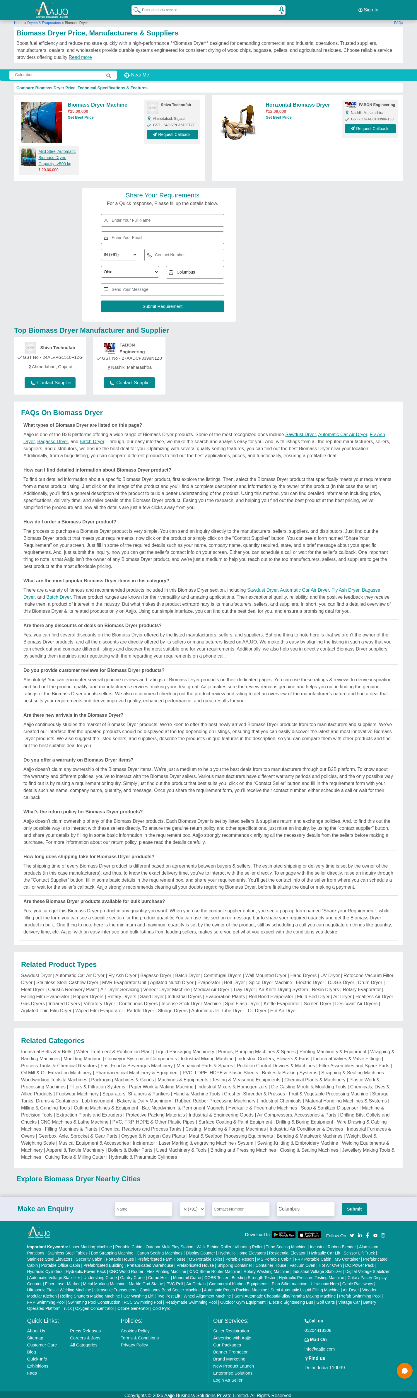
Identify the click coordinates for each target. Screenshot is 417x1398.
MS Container (347, 1256)
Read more (80, 54)
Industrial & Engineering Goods (221, 1112)
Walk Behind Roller (214, 1244)
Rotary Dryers (121, 993)
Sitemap (35, 1335)
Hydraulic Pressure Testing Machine (311, 1275)
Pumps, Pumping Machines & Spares (257, 1049)
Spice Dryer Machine (270, 979)
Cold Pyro (161, 1305)
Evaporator (208, 979)
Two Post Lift (168, 1293)
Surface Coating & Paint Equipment (235, 1119)
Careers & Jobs (85, 1335)
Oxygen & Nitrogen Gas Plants (153, 1133)
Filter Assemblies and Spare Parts (354, 1063)
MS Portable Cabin (274, 1256)
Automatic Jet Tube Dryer (217, 1008)
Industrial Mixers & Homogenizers (232, 1084)
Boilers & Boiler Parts (130, 1147)
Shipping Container (234, 1262)
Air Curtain (196, 1281)
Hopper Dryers (88, 993)
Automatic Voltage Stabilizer (54, 1275)
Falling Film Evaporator (45, 993)
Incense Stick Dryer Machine (191, 1000)
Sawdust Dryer (300, 431)
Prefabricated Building (103, 1262)
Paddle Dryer (140, 1008)
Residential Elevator (287, 1250)
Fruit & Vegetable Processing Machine (328, 1091)
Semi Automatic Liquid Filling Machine (305, 1287)
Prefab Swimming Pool (360, 1293)
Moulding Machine (83, 1056)
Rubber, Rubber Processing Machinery (215, 1098)
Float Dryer (32, 986)
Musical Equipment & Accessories (94, 1140)
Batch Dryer (92, 438)
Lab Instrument (97, 1098)
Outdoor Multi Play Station (169, 1244)
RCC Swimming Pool (143, 1299)
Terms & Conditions (140, 1335)
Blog (31, 1349)
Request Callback (172, 132)
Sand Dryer (152, 993)
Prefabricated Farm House (161, 1256)
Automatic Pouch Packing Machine (235, 1287)
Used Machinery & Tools (181, 1147)
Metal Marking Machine (104, 1281)
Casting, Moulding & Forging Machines (225, 1126)
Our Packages (227, 1342)
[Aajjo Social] (352, 1232)
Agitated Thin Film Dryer (46, 1008)
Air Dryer (342, 993)
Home (18, 20)
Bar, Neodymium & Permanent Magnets (183, 1105)
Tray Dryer (244, 986)
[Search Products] (134, 8)
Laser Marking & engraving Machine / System (206, 1140)
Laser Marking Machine (90, 1244)
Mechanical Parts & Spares (205, 1063)
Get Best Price (81, 114)
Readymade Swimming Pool (191, 1299)
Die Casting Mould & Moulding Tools (308, 1084)
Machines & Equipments (183, 1077)
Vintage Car (349, 1299)
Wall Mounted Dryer (266, 972)
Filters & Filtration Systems (97, 1084)
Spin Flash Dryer (242, 1000)
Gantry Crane (132, 1275)
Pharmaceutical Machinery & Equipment (137, 1070)
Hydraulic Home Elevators (242, 1250)
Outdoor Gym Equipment (243, 1299)
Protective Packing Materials (155, 1112)
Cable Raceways (357, 1281)
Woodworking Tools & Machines (54, 1077)
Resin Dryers (325, 986)
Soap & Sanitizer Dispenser (329, 1105)
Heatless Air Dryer (374, 993)
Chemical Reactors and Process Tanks (141, 1126)
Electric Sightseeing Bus (291, 1299)
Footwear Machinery (77, 1091)
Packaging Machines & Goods (122, 1077)
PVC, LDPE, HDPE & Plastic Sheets (220, 1070)
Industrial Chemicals (280, 1098)
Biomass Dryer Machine (97, 102)
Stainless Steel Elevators (50, 1256)
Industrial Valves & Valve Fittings (347, 1056)
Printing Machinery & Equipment (333, 1049)
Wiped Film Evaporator (99, 1008)
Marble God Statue (146, 1281)
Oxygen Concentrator (94, 1305)
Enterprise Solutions (232, 1370)
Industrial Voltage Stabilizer (317, 1268)
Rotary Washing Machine (266, 1268)
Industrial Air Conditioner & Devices (306, 1126)
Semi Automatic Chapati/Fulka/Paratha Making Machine (285, 1293)
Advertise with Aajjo (232, 1335)
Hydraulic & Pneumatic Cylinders (143, 1154)
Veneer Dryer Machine (166, 986)
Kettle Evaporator (282, 1000)
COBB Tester (216, 1275)
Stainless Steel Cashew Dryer (67, 979)
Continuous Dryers (138, 1000)
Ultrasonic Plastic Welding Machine (59, 1287)
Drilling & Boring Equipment (304, 1119)
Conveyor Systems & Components (141, 1056)
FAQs (398, 20)
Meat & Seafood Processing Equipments (231, 1133)
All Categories (83, 1342)
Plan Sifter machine (289, 1281)
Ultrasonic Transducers (115, 1287)
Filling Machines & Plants (71, 1126)
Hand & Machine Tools (196, 1091)
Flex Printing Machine (166, 1268)
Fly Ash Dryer (345, 587)
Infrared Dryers (64, 1000)
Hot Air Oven (330, 1262)
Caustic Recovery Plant (72, 986)
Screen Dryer (317, 1000)
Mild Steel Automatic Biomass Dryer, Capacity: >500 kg (57, 155)
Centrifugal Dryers (223, 972)
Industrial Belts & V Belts (46, 1049)
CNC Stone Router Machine (214, 1268)
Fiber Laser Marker (62, 1281)
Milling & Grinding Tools (45, 1105)
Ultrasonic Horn (325, 1281)
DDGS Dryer (341, 979)
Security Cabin (89, 1256)
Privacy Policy (134, 1342)
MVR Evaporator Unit (124, 979)
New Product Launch (233, 1363)
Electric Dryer (310, 979)
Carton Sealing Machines (159, 1250)
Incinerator (144, 1140)
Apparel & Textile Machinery (75, 1147)
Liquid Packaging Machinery (184, 1049)
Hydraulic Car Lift (324, 1250)
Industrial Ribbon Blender (333, 1244)
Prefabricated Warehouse (150, 1262)
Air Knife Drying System (283, 986)
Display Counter (200, 1250)
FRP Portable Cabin (313, 1256)
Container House (270, 1262)
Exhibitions (38, 1363)
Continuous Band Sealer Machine (170, 1287)
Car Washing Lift (138, 1293)
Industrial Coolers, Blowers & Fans (273, 1056)
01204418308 (318, 1327)
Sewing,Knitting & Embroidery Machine (297, 1140)
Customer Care (42, 1342)
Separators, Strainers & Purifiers (136, 1091)
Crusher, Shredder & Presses (254, 1091)
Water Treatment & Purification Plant (114, 1049)
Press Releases (85, 1328)
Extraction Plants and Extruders (89, 1112)
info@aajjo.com (320, 1346)
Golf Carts (326, 1299)
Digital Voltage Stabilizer (367, 1268)
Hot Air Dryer (283, 1008)
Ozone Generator (133, 1305)
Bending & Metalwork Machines (309, 1133)
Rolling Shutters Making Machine (90, 1293)
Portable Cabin (128, 1244)
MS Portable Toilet (205, 1256)
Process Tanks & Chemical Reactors (59, 1063)
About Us (36, 1328)
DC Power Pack (359, 1262)
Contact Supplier (51, 380)
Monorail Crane (187, 1275)
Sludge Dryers (172, 1008)
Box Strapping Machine (112, 1250)
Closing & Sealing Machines (309, 1147)
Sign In (368, 8)
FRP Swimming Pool (46, 1299)
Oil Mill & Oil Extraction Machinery (56, 1070)
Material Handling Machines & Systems (346, 1098)
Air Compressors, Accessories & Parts (296, 1112)
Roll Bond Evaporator (271, 993)
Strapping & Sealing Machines (352, 1070)
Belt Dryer (234, 979)
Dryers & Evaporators (44, 20)
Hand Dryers (303, 972)
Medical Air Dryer (211, 986)
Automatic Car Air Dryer (342, 431)
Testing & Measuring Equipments (246, 1077)
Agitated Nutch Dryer (172, 979)
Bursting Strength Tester (254, 1275)
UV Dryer (330, 972)
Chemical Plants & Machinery (315, 1077)
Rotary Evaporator (362, 986)
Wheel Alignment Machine (207, 1293)
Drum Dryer (370, 979)
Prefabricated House (195, 1262)
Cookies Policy (135, 1328)
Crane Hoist (159, 1275)
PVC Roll (175, 1281)
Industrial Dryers (184, 993)
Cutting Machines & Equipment (106, 1105)
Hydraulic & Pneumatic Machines (262, 1105)
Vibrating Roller (248, 1244)
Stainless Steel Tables (67, 1250)
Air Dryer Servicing (119, 986)
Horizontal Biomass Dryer (298, 102)
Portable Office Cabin (60, 1262)
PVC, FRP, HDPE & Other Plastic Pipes (153, 1119)
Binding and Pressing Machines (243, 1147)
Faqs (32, 1370)
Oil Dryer (257, 1008)
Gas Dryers (33, 1000)
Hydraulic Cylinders (45, 1268)
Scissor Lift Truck (359, 1250)
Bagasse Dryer (52, 438)
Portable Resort (239, 1256)
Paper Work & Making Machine (161, 1084)
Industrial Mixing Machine (207, 1056)
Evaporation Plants (225, 993)
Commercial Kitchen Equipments (239, 1281)
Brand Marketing (229, 1356)
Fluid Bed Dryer (313, 993)
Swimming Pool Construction (94, 1299)
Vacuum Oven (302, 1262)
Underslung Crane (100, 1275)
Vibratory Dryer (99, 1000)
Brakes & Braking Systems (289, 1070)
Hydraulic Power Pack (86, 1268)
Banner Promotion (231, 1349)
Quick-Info (37, 1356)
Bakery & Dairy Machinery (144, 1098)
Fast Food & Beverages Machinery (137, 1063)
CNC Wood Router (126, 1268)
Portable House (120, 1256)
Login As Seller (227, 1377)
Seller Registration (231, 1328)
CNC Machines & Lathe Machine (74, 1119)
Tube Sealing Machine (286, 1244)
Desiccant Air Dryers (356, 1000)
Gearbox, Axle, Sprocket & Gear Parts (77, 1133)
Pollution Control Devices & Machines (276, 1063)
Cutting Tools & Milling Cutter (75, 1154)
